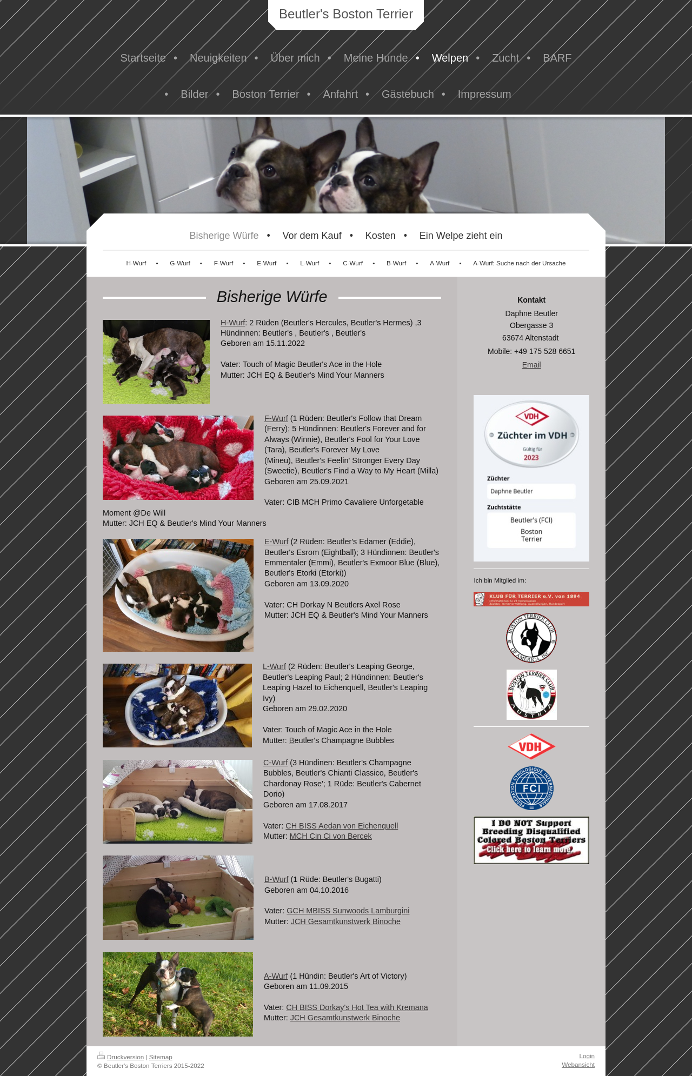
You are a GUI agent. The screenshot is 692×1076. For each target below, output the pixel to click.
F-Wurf (276, 418)
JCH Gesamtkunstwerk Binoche (346, 921)
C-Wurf (275, 762)
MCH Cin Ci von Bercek (331, 836)
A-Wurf (276, 976)
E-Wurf (276, 541)
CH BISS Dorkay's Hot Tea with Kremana (357, 1007)
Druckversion (120, 1056)
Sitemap (160, 1056)
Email (531, 364)
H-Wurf (233, 322)
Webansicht (578, 1064)
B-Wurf (276, 879)
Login (587, 1055)
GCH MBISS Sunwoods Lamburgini (348, 910)
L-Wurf (274, 666)
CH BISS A (304, 825)
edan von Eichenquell (361, 825)
